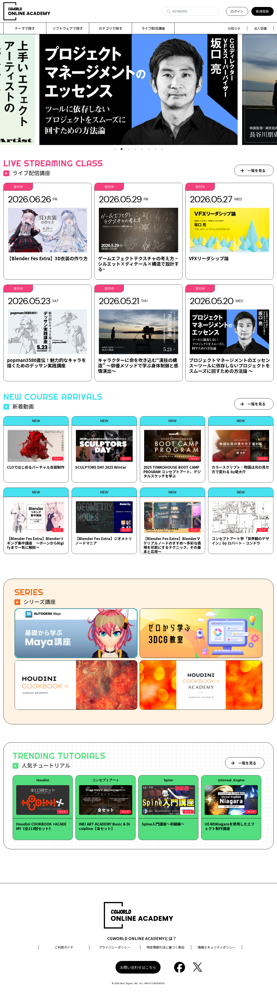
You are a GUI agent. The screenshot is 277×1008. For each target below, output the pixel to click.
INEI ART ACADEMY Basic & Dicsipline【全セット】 (104, 826)
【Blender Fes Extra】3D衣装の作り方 (47, 258)
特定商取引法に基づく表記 (165, 947)
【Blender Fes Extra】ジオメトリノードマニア (103, 541)
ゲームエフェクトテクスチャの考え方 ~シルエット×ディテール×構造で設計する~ (138, 264)
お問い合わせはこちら (138, 967)
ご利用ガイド (63, 947)
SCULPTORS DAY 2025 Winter (100, 467)
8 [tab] (162, 149)
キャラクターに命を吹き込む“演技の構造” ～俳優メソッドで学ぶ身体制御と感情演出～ (138, 365)
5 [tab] (142, 149)
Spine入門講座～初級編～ (163, 824)
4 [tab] (135, 149)
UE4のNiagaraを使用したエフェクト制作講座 (229, 826)
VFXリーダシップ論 (209, 258)
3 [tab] (128, 149)
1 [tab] (115, 149)
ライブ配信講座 (153, 28)
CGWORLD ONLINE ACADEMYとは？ (142, 938)
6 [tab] (148, 149)
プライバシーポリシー (114, 947)
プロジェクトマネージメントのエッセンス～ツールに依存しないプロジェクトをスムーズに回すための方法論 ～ (229, 365)
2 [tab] (121, 149)
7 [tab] (155, 149)
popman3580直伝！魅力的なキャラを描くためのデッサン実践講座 (46, 363)
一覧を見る (256, 170)
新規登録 (262, 11)
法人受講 (260, 28)
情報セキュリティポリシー (216, 947)
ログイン (237, 11)
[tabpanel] (138, 89)
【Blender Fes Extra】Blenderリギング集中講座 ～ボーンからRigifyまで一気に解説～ (35, 543)
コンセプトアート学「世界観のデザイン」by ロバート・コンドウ (240, 541)
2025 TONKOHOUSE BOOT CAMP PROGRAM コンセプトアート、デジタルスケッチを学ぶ (172, 472)
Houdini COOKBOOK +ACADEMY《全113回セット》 (41, 826)
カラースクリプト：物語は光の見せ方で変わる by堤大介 (240, 469)
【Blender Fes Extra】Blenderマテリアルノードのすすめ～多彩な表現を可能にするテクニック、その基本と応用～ (172, 545)
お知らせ (234, 28)
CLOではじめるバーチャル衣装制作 (35, 467)
